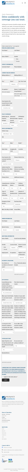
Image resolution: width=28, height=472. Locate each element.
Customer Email (6, 67)
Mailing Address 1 (6, 75)
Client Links (4, 433)
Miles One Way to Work (7, 209)
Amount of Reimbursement (22, 193)
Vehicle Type (5, 131)
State (12, 81)
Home (3, 429)
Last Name (17, 50)
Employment (5, 252)
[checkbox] (14, 58)
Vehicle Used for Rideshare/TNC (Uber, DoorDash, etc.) (7, 169)
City (3, 81)
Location (20, 149)
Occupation (5, 89)
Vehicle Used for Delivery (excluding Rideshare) (19, 169)
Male (17, 59)
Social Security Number (20, 238)
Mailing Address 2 (18, 75)
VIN (3, 137)
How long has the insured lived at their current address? (7, 103)
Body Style (4, 149)
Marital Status (5, 227)
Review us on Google (7, 447)
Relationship (17, 227)
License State (13, 244)
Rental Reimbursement (13, 193)
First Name (5, 50)
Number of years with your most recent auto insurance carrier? (19, 298)
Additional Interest (19, 177)
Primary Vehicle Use (19, 157)
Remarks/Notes (5, 353)
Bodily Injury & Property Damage (5, 118)
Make (11, 143)
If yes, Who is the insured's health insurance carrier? (18, 325)
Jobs (3, 437)
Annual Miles (17, 209)
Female (17, 61)
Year (3, 143)
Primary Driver (5, 177)
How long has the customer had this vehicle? (6, 159)
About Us (3, 431)
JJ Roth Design (15, 470)
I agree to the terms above (11, 377)
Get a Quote (4, 439)
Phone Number (18, 67)
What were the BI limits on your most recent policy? (7, 298)
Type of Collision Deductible (4, 193)
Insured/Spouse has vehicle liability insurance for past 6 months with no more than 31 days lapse (7, 286)
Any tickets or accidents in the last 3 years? (7, 265)
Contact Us (4, 435)
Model (20, 143)
